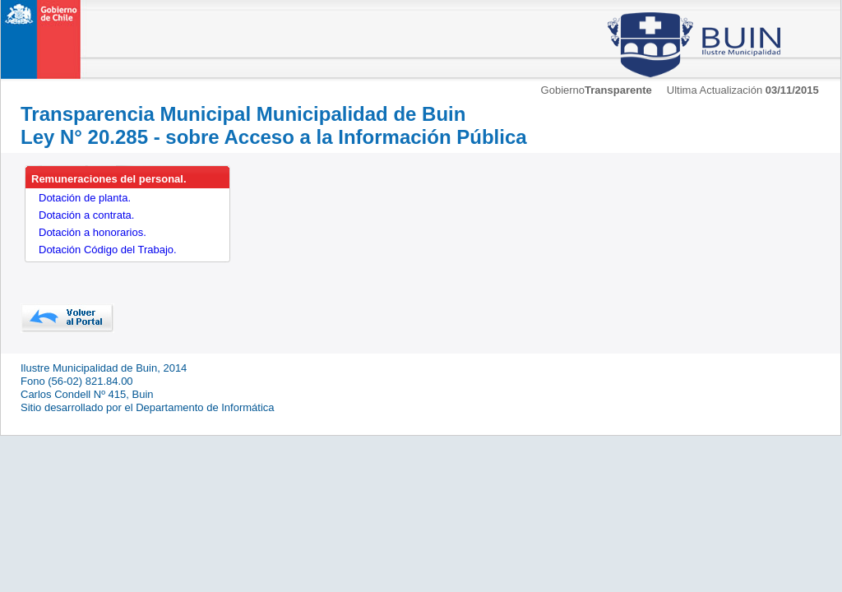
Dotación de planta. (85, 198)
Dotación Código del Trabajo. (108, 249)
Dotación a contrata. (86, 215)
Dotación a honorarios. (92, 232)
